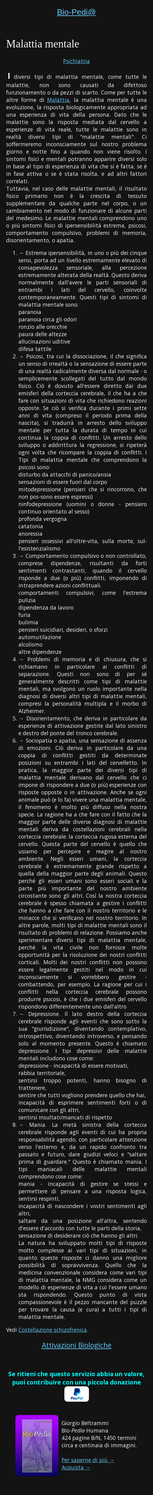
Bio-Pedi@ (76, 12)
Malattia (58, 99)
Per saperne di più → (88, 1460)
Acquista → (76, 1467)
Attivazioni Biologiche (76, 1345)
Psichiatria (76, 61)
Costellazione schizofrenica (52, 1329)
